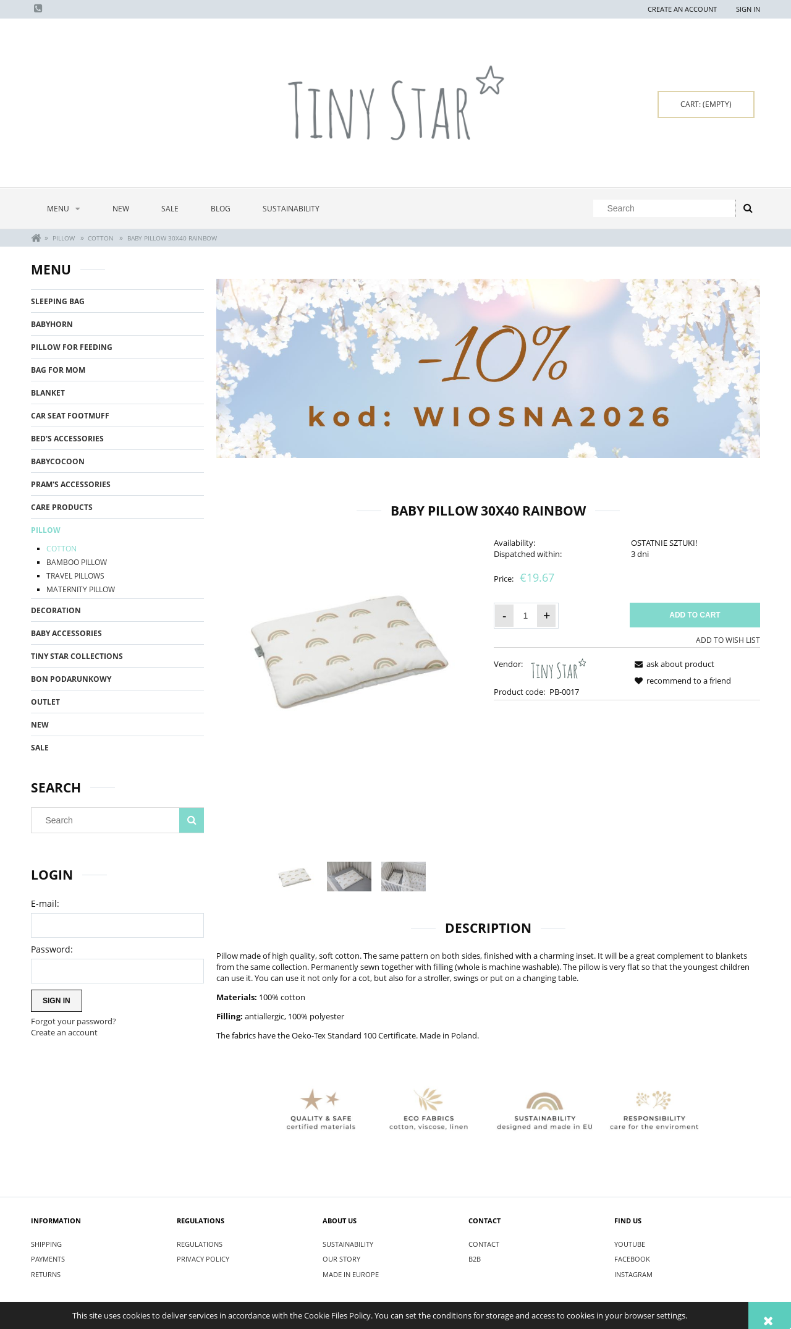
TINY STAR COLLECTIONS (77, 656)
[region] (488, 368)
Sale (40, 747)
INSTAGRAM (633, 1274)
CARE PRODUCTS (62, 507)
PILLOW (46, 530)
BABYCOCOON (58, 461)
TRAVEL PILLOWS (75, 576)
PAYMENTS (48, 1258)
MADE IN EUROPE (351, 1274)
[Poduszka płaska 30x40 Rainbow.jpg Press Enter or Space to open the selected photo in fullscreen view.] (349, 646)
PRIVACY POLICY (203, 1258)
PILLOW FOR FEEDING (71, 347)
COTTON (61, 548)
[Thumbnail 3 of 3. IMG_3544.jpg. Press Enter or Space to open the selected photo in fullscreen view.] (403, 876)
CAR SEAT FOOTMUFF (70, 415)
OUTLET (45, 702)
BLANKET (48, 393)
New (40, 725)
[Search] (747, 208)
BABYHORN (52, 324)
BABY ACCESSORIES (66, 633)
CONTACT (483, 1244)
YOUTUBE (629, 1244)
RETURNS (46, 1274)
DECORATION (56, 610)
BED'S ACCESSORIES (67, 438)
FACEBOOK (632, 1258)
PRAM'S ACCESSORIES (71, 484)
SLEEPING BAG (58, 301)
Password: (52, 949)
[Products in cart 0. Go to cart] (706, 104)
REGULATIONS (199, 1244)
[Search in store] (667, 208)
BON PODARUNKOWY (71, 679)
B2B (474, 1258)
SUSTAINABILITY (348, 1244)
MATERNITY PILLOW (80, 589)
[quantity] (525, 615)
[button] (672, 663)
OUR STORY (341, 1258)
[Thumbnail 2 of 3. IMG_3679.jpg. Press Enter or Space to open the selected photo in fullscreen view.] (349, 876)
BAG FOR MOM (58, 370)
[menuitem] (63, 209)
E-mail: (45, 903)
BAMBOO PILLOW (76, 562)
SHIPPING (46, 1244)
